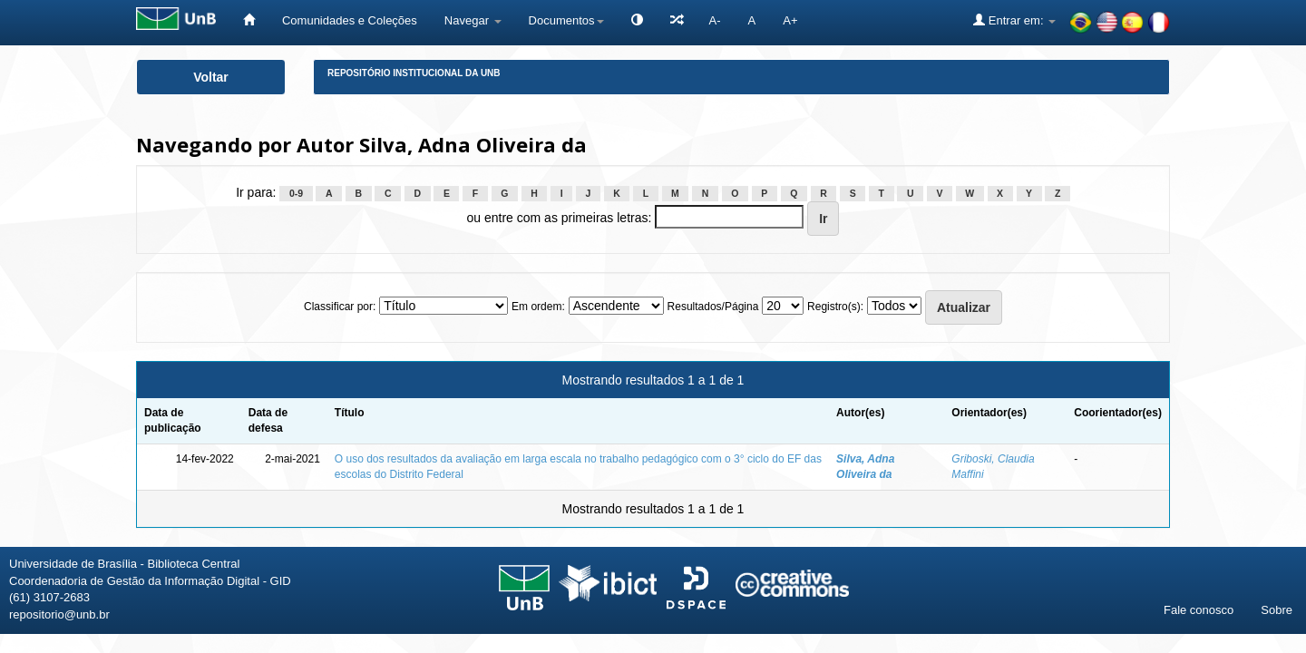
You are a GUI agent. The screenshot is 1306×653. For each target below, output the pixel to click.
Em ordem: (538, 306)
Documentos (566, 20)
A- (715, 20)
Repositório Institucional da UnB (414, 73)
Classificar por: (339, 306)
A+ (790, 20)
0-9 (296, 193)
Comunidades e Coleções (349, 20)
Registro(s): (835, 306)
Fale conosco (1198, 610)
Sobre (1276, 610)
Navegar (473, 20)
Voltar (211, 77)
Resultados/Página (713, 306)
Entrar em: (1014, 20)
